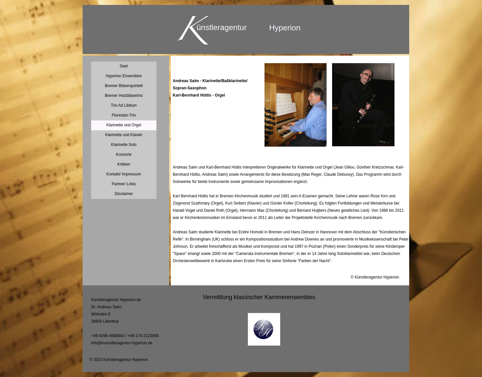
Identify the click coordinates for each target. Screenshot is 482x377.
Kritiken (123, 164)
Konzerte (124, 154)
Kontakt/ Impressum (123, 174)
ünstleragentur (222, 27)
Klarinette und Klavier (123, 135)
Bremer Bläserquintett (124, 85)
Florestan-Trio (124, 115)
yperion (287, 27)
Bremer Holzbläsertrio (124, 95)
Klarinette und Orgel (123, 125)
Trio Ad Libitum (124, 105)
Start (124, 66)
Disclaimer (124, 193)
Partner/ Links (124, 184)
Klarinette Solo (124, 144)
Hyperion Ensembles (124, 76)
